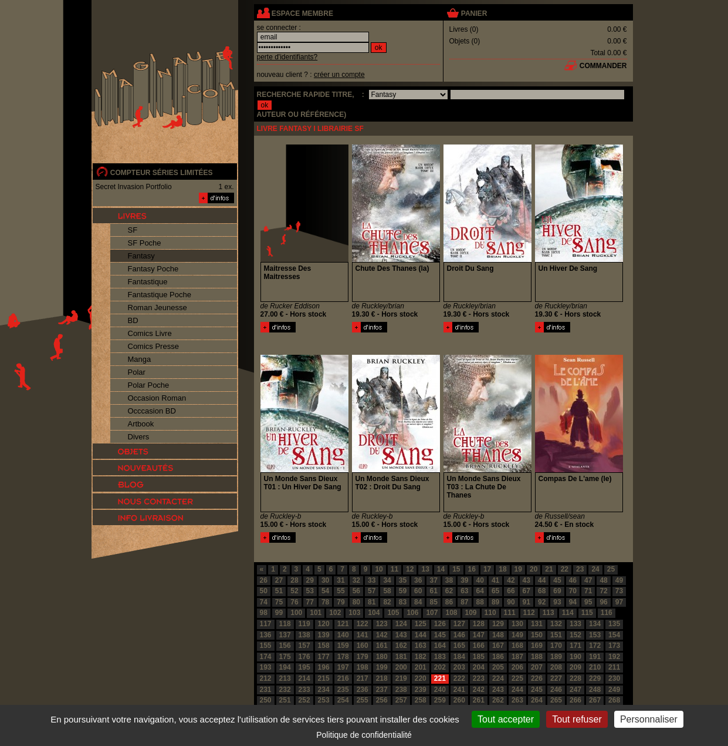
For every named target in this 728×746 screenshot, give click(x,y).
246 (556, 689)
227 (556, 678)
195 (304, 667)
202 (440, 667)
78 (325, 602)
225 (517, 678)
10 (378, 569)
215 (324, 678)
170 (556, 645)
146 (459, 635)
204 (479, 667)
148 (498, 635)
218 (382, 678)
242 (479, 689)
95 (588, 602)
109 (471, 613)
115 (587, 613)
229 (595, 678)
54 (325, 591)
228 (575, 678)
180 (382, 657)
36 (418, 580)
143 (401, 635)
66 (510, 591)
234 (324, 689)
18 (502, 569)
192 (614, 657)
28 (294, 580)
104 (374, 613)
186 (498, 657)
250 (266, 700)
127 (459, 624)
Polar (136, 372)
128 (479, 624)
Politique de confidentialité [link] (364, 735)
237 (382, 689)
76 (294, 602)
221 (440, 678)
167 (498, 645)
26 (264, 580)
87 (464, 602)
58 (387, 591)
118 (285, 624)
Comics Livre (150, 333)
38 (449, 580)
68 (542, 591)
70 (573, 591)
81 (371, 602)
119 (304, 624)
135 (614, 624)
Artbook (141, 423)
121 (343, 624)
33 (371, 580)
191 (595, 657)
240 (440, 689)
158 (324, 645)
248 (595, 689)
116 (606, 613)
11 (394, 569)
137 (285, 635)
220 (420, 678)
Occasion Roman (157, 398)
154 (614, 635)
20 (533, 569)
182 (420, 657)
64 (480, 591)
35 (403, 580)
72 (603, 591)
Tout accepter (506, 719)
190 (575, 657)
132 (556, 624)
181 (401, 657)
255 (362, 700)
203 (459, 667)
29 (310, 580)
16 (472, 569)
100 (296, 613)
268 (614, 700)
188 (537, 657)
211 (614, 667)
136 (266, 635)
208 (556, 667)
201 (420, 667)
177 (324, 657)
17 (487, 569)
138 (304, 635)
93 (557, 602)
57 (371, 591)
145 (440, 635)
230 (614, 678)
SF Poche (144, 242)
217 (362, 678)
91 (526, 602)
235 (343, 689)
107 (432, 613)
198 (362, 667)
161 (382, 645)
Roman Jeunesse (157, 307)
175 (285, 657)
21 (549, 569)
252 (304, 700)
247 (575, 689)
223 (479, 678)
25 (611, 569)
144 (420, 635)
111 (510, 613)
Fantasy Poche (153, 268)
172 (595, 645)
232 (285, 689)
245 (537, 689)
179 (362, 657)
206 (517, 667)
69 (557, 591)
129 (498, 624)
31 (340, 580)
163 (420, 645)
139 (324, 635)
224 (498, 678)
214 (304, 678)
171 (575, 645)
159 (343, 645)
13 (425, 569)
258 (420, 700)
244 (517, 689)
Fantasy (141, 255)
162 (401, 645)
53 (310, 591)
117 (266, 624)
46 (573, 580)
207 (537, 667)
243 (498, 689)
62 (449, 591)
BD (133, 320)
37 (433, 580)
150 (537, 635)
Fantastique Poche (159, 294)
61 (433, 591)
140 (343, 635)
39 (464, 580)
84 (418, 602)
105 (393, 613)
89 (495, 602)
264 (537, 700)
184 (459, 657)
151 (556, 635)
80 (356, 602)
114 (568, 613)
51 (279, 591)
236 (362, 689)
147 (479, 635)
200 (401, 667)
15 (456, 569)
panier (474, 13)
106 (412, 613)
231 (266, 689)
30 (325, 580)
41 (495, 580)
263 (517, 700)
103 (354, 613)
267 (595, 700)
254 (343, 700)
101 (315, 613)
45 (557, 580)
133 (575, 624)
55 (340, 591)
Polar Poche (149, 385)
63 (464, 591)
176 (304, 657)
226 (537, 678)
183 (440, 657)
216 (343, 678)
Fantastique (148, 281)
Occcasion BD (152, 410)
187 (517, 657)
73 (619, 591)
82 (387, 602)
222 (459, 678)
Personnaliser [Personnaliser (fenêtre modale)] (649, 719)
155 (266, 645)
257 (401, 700)
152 (575, 635)
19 (518, 569)
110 (490, 613)
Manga (139, 359)
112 (529, 613)
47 (588, 580)
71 (588, 591)
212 (266, 678)
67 (526, 591)
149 (517, 635)
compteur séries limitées (161, 173)
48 (603, 580)
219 (401, 678)
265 (556, 700)
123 (382, 624)
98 (264, 613)
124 (401, 624)
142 (382, 635)
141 (362, 635)
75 (279, 602)
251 (285, 700)
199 (382, 667)
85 (433, 602)
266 (575, 700)
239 (420, 689)
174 (266, 657)
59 (403, 591)
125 (420, 624)
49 (619, 580)
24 (595, 569)
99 (279, 613)
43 (526, 580)
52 (294, 591)
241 (459, 689)
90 (510, 602)
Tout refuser (576, 719)
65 (495, 591)
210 (595, 667)
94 (573, 602)
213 (285, 678)
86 (449, 602)
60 (418, 591)
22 (564, 569)
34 (387, 580)
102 (335, 613)
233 (304, 689)
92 (542, 602)
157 (304, 645)
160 (362, 645)
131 (537, 624)
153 (595, 635)
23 (580, 569)
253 (324, 700)
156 (285, 645)
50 (264, 591)
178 (343, 657)
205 (498, 667)
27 (279, 580)
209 (575, 667)
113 (548, 613)
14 (441, 569)
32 (356, 580)
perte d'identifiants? (287, 57)
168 (517, 645)
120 (324, 624)
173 (614, 645)
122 (362, 624)
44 (542, 580)
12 (410, 569)
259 (440, 700)
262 (498, 700)
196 (324, 667)
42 (510, 580)
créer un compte (339, 74)
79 (340, 602)
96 (603, 602)
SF (133, 230)
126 (440, 624)
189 (556, 657)
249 (614, 689)
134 (595, 624)
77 (310, 602)
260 (459, 700)
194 (285, 667)
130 (517, 624)
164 (440, 645)
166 (479, 645)
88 (480, 602)
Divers (139, 436)
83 (403, 602)
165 (459, 645)
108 (451, 613)
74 (264, 602)
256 (382, 700)
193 (266, 667)
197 (343, 667)
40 (480, 580)
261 (479, 700)
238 (401, 689)
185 (479, 657)
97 (619, 602)
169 (537, 645)
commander (603, 66)
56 (356, 591)
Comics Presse (153, 346)
